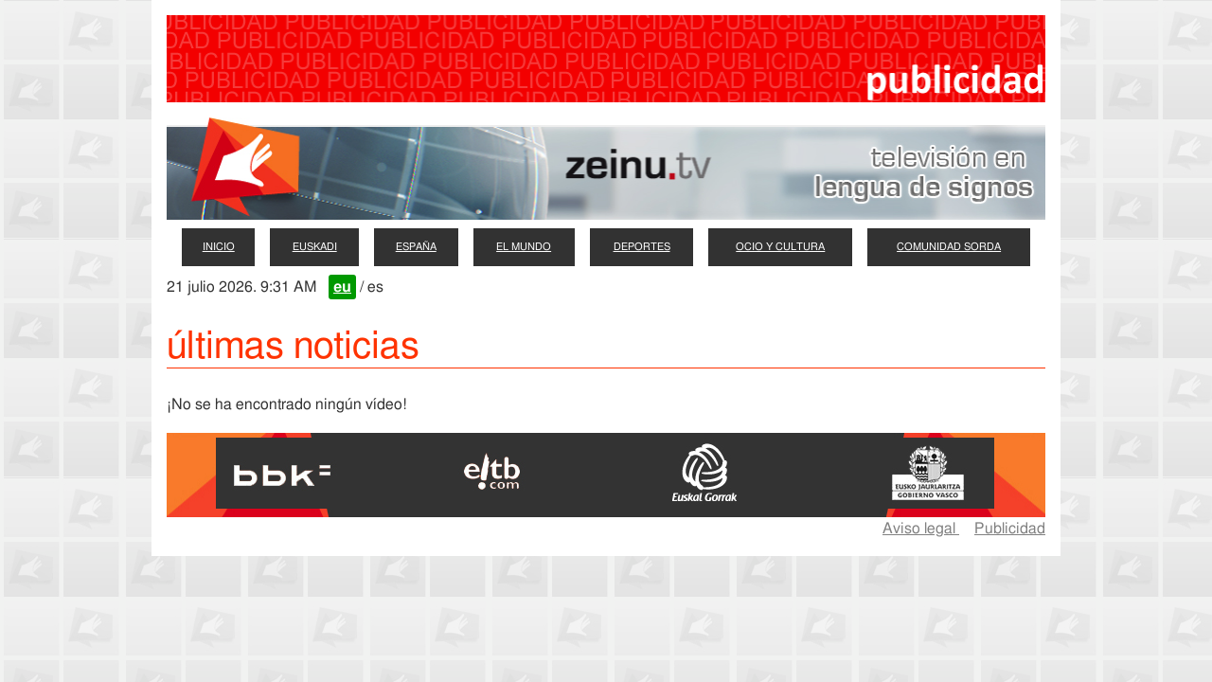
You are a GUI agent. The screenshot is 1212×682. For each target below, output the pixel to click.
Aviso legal (920, 528)
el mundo (523, 247)
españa (416, 247)
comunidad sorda (949, 247)
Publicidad (1009, 528)
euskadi (315, 247)
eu (342, 287)
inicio (219, 247)
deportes (642, 247)
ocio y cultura (780, 247)
